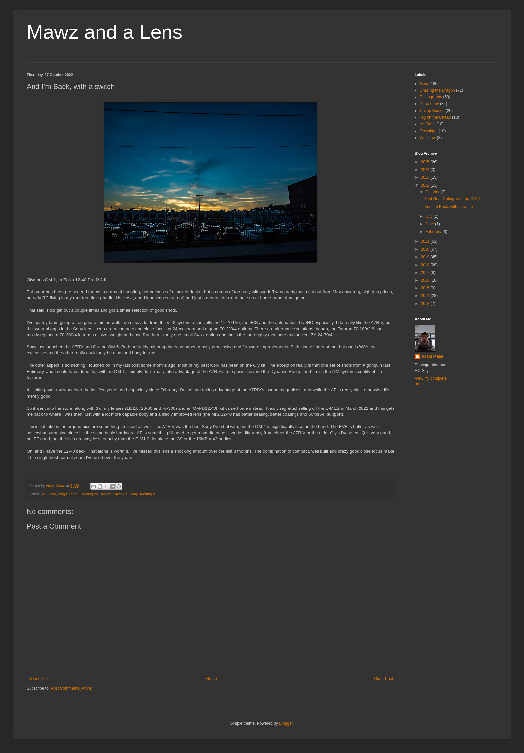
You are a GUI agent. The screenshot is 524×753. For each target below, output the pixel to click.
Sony (134, 494)
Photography (431, 97)
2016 (426, 280)
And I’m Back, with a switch (449, 206)
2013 (426, 303)
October (433, 192)
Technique (147, 494)
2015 (426, 288)
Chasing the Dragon (95, 494)
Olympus (120, 494)
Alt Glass (48, 494)
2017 (426, 272)
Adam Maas (432, 356)
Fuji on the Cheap (435, 117)
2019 (426, 257)
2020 (426, 249)
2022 (426, 185)
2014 (426, 295)
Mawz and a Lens (104, 32)
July (430, 216)
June (430, 224)
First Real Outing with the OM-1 (452, 198)
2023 (426, 177)
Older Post (383, 678)
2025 (426, 162)
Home (211, 678)
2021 (426, 241)
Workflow (428, 137)
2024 (426, 169)
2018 (426, 265)
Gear (424, 83)
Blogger (286, 723)
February (434, 231)
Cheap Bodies (432, 110)
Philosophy (429, 103)
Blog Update (67, 494)
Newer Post (38, 678)
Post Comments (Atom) (71, 688)
